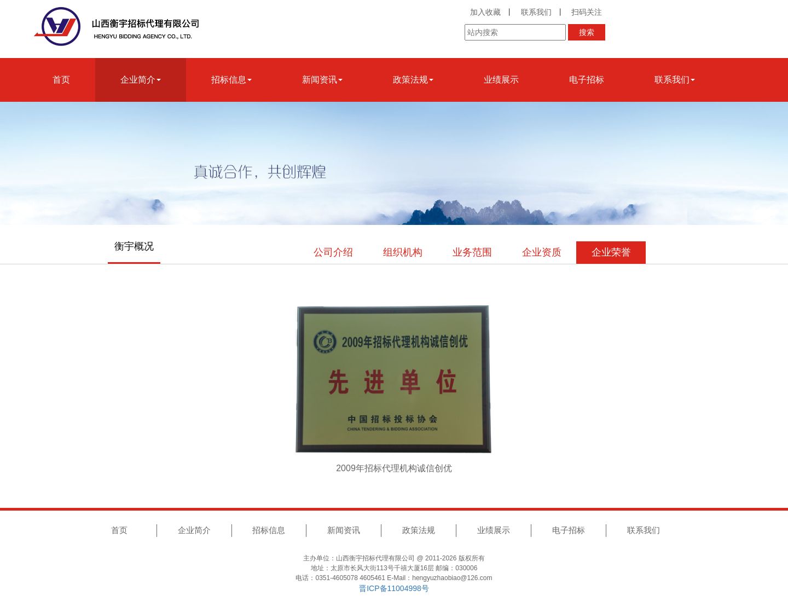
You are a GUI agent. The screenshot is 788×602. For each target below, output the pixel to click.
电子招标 (586, 79)
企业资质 (541, 252)
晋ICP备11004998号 (394, 588)
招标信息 (268, 530)
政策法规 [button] (413, 79)
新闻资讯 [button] (322, 79)
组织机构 (402, 252)
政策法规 (418, 530)
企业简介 (194, 530)
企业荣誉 (611, 252)
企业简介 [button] (140, 79)
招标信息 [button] (231, 79)
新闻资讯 (343, 530)
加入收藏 (485, 12)
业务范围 (472, 252)
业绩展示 (501, 79)
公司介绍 (333, 252)
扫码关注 (586, 12)
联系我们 (536, 12)
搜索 (586, 32)
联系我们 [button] (674, 79)
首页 (61, 79)
